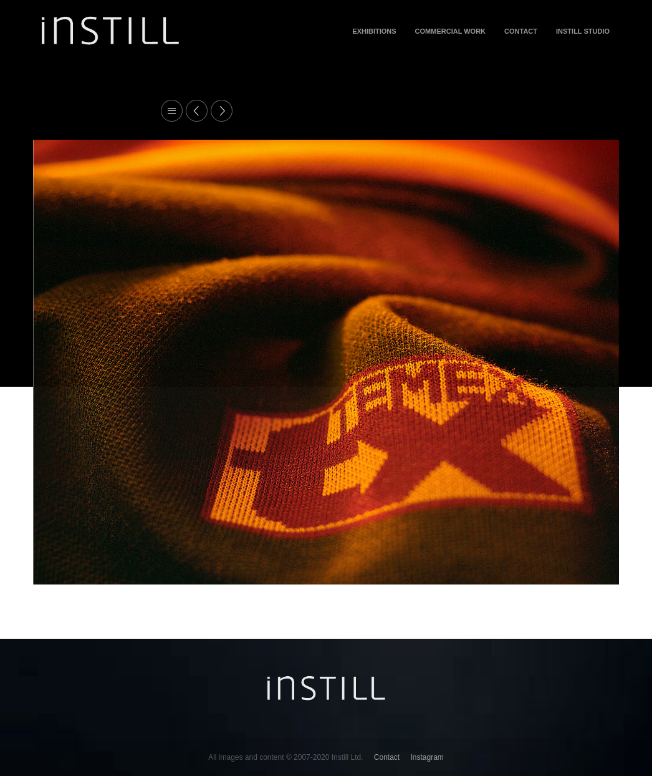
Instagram (427, 757)
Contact (520, 31)
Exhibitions (374, 31)
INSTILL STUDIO (583, 31)
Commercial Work (450, 31)
